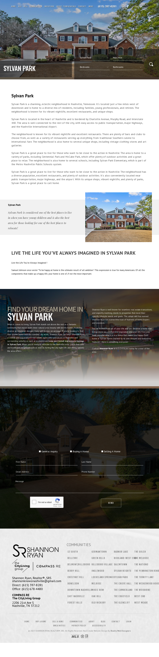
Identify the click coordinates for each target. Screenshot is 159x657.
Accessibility (99, 625)
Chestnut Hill (76, 577)
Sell (26, 6)
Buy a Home (41, 621)
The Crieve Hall (123, 583)
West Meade (141, 602)
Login (129, 621)
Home (13, 6)
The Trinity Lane (144, 577)
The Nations (141, 564)
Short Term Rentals (66, 6)
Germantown (99, 551)
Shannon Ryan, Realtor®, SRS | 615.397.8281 (108, 6)
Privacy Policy (79, 625)
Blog (103, 621)
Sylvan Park (121, 577)
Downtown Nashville (80, 589)
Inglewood (98, 570)
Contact (82, 6)
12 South (73, 551)
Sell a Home (57, 621)
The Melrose (141, 558)
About (92, 621)
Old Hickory (99, 602)
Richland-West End (125, 558)
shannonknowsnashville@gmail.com (36, 581)
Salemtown (120, 564)
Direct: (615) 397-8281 (27, 585)
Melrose (96, 583)
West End (139, 596)
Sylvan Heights (122, 570)
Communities (36, 6)
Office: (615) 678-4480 (27, 589)
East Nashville (76, 596)
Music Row (98, 589)
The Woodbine (142, 589)
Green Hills (98, 558)
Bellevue (73, 558)
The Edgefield (122, 596)
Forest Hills (75, 602)
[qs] (128, 58)
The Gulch (140, 551)
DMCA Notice (59, 625)
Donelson (73, 583)
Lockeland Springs (103, 577)
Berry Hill (74, 570)
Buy (19, 6)
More (91, 6)
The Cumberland (123, 589)
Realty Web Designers (121, 631)
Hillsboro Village (102, 564)
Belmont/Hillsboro (79, 564)
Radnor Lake (121, 551)
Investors (49, 6)
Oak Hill (96, 596)
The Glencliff (122, 602)
